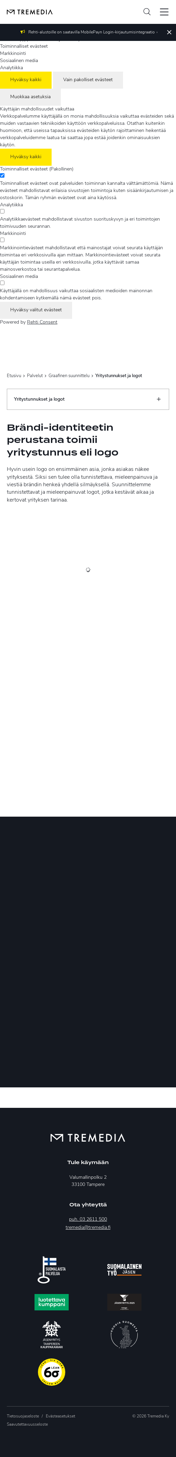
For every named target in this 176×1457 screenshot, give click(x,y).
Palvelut (35, 376)
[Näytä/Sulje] (158, 399)
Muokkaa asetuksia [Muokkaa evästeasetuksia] (30, 97)
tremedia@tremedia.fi (88, 1227)
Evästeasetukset (60, 1416)
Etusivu (14, 376)
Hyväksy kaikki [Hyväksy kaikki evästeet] (25, 80)
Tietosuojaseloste (23, 1416)
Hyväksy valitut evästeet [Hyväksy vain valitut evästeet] (36, 310)
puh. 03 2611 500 (88, 1219)
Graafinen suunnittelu (69, 376)
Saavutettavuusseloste (27, 1425)
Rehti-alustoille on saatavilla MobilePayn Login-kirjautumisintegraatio (91, 32)
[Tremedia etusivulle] (26, 12)
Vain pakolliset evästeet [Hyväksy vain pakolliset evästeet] (88, 80)
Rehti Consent (42, 322)
